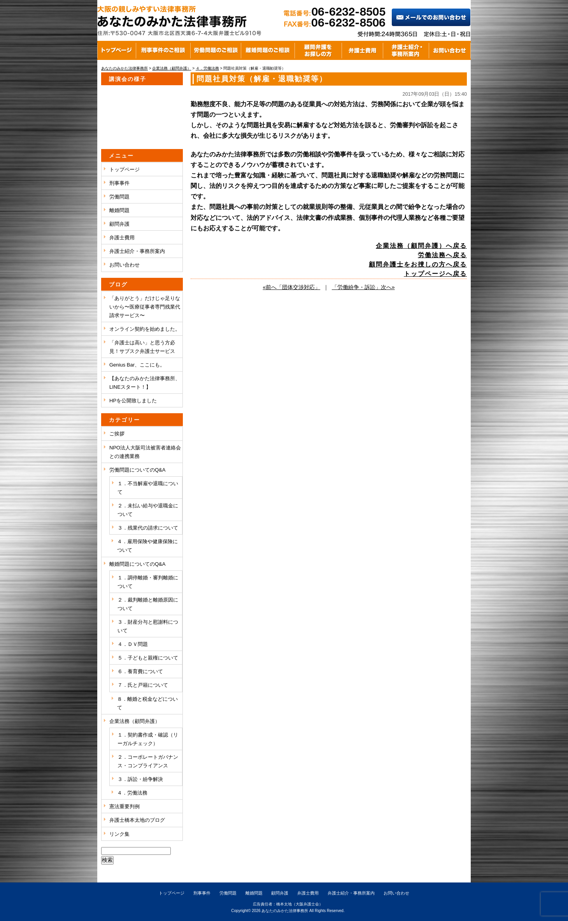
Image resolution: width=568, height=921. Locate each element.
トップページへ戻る (435, 273)
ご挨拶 (116, 434)
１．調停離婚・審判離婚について (147, 582)
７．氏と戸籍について (142, 685)
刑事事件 (119, 183)
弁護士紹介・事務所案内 (137, 251)
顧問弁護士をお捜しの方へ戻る (418, 264)
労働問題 (119, 197)
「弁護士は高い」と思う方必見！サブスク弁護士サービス (142, 347)
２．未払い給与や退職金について (147, 510)
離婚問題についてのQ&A (137, 564)
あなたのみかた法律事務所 (284, 911)
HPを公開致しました (133, 400)
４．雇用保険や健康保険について (147, 546)
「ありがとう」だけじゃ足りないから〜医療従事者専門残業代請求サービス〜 (144, 306)
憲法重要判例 (124, 806)
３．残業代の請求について (147, 528)
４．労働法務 (132, 793)
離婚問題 (119, 210)
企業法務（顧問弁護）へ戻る (421, 245)
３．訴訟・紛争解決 (140, 779)
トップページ (124, 169)
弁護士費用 (122, 237)
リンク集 (119, 834)
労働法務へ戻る (442, 255)
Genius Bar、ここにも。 (137, 365)
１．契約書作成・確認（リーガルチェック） (147, 739)
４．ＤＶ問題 (132, 644)
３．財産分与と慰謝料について (147, 626)
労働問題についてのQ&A (137, 470)
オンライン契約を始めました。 (144, 329)
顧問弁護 (119, 224)
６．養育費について (140, 671)
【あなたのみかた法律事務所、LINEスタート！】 (144, 382)
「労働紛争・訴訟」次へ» (363, 287)
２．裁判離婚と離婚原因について (147, 604)
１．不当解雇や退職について (147, 488)
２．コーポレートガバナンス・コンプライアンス (147, 761)
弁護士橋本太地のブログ (137, 820)
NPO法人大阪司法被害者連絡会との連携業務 (145, 452)
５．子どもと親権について (147, 658)
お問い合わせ (124, 265)
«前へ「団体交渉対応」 (291, 287)
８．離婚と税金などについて (147, 703)
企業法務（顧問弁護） (134, 721)
